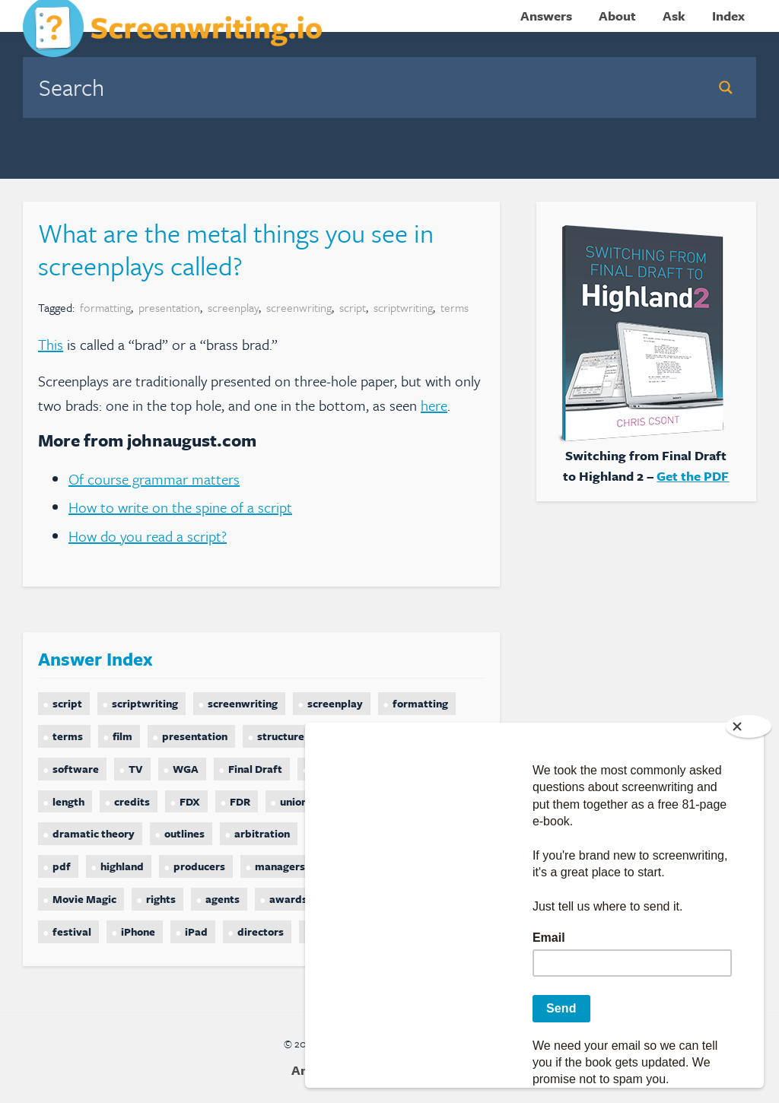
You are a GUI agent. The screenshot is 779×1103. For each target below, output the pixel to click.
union (293, 801)
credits (132, 801)
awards (288, 899)
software (75, 769)
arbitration (262, 833)
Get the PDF (693, 475)
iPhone (138, 931)
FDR (240, 801)
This (50, 344)
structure (280, 736)
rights (161, 899)
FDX (190, 801)
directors (260, 931)
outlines (184, 833)
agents (222, 899)
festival (71, 931)
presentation (169, 307)
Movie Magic (84, 899)
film (122, 736)
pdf (61, 866)
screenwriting (299, 307)
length (68, 801)
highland (122, 866)
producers (199, 866)
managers (280, 866)
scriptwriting (403, 307)
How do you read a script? (147, 536)
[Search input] (363, 86)
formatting (105, 307)
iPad (196, 931)
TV (136, 769)
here (434, 405)
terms (454, 307)
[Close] (748, 726)
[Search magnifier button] (725, 87)
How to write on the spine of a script (180, 507)
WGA (186, 769)
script (352, 307)
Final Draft (255, 769)
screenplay (233, 307)
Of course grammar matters (154, 479)
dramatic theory (93, 833)
